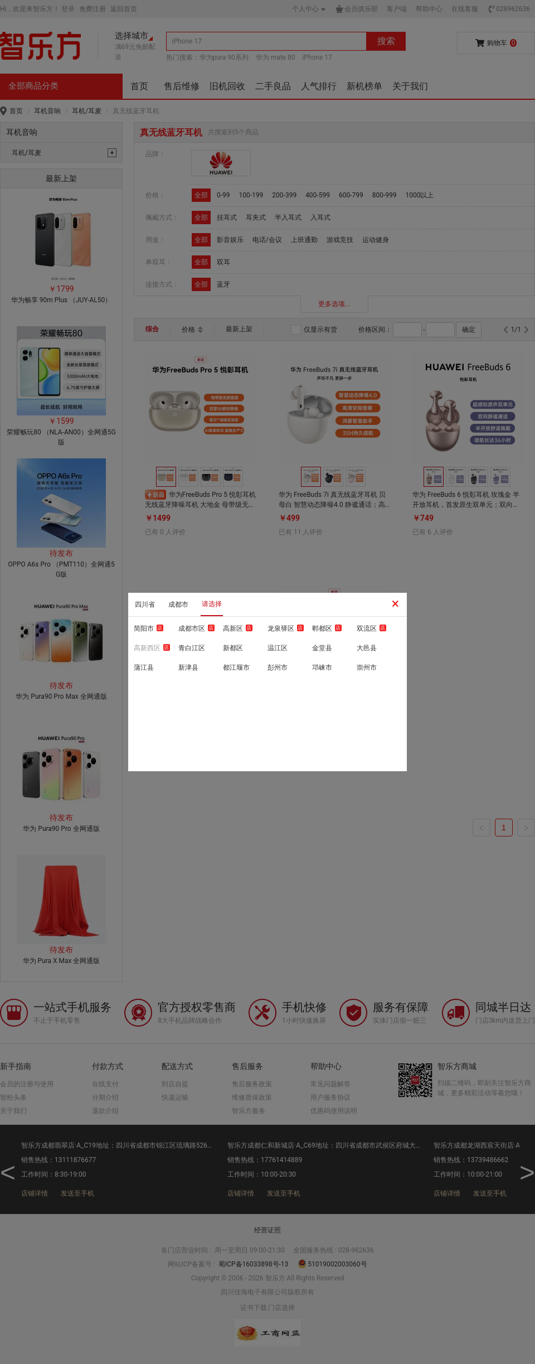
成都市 (178, 604)
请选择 (212, 604)
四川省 (145, 604)
